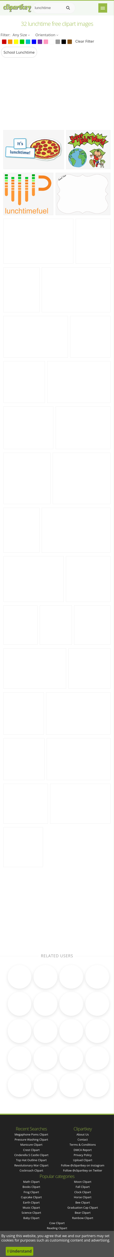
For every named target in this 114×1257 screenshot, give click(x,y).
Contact (82, 1139)
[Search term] (54, 8)
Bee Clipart (82, 1202)
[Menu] (102, 8)
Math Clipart (31, 1182)
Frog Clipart (31, 1192)
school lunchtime (19, 52)
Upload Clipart (82, 1160)
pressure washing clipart (31, 1139)
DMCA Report (83, 1150)
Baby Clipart (31, 1218)
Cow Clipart (57, 1223)
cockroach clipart (31, 1170)
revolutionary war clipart (31, 1165)
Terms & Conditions (82, 1145)
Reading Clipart (57, 1228)
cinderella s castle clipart (31, 1155)
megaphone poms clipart (31, 1134)
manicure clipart (31, 1145)
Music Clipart (31, 1208)
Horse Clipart (82, 1197)
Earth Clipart (31, 1202)
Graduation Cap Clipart (82, 1208)
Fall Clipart (83, 1187)
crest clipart (31, 1150)
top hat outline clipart (31, 1160)
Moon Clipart (83, 1182)
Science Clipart (31, 1213)
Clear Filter (84, 41)
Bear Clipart (83, 1213)
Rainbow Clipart (82, 1218)
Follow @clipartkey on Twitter (82, 1170)
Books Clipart (31, 1187)
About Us (83, 1134)
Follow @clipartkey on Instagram (82, 1165)
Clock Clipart (82, 1192)
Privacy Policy (83, 1155)
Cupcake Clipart (31, 1197)
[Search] (68, 8)
